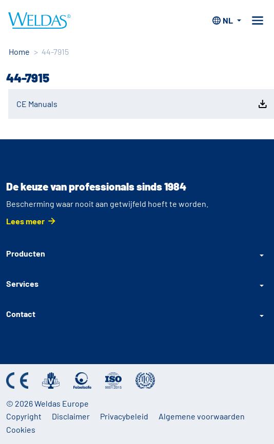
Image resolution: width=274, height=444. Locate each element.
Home (19, 51)
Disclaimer (71, 416)
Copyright (24, 416)
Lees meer (25, 221)
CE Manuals (142, 104)
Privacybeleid (124, 416)
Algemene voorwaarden (202, 416)
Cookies (20, 429)
